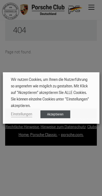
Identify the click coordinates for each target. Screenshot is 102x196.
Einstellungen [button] (21, 114)
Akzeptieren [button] (55, 114)
